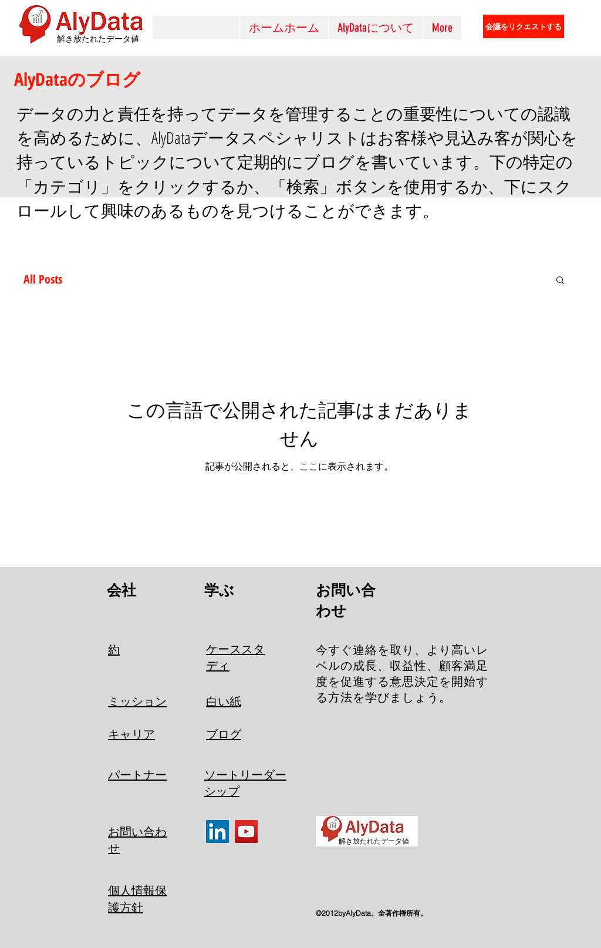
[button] (560, 281)
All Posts (42, 279)
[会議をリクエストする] (523, 26)
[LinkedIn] (217, 831)
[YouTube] (246, 831)
